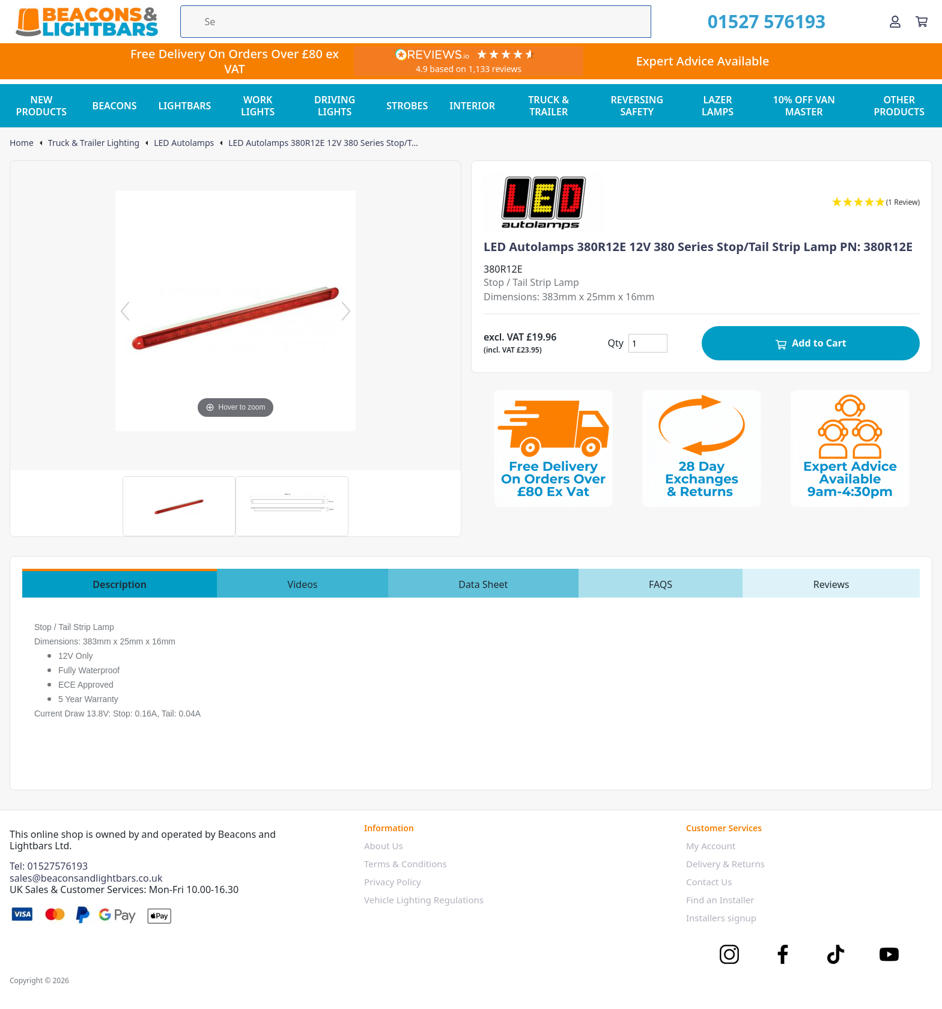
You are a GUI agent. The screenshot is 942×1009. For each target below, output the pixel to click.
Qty (616, 343)
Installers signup (721, 918)
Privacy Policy (392, 882)
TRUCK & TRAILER (548, 105)
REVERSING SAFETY (637, 105)
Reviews (831, 584)
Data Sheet (483, 584)
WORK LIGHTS (258, 105)
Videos (303, 584)
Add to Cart (810, 343)
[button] (876, 202)
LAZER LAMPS (718, 105)
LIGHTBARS (184, 105)
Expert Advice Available (703, 61)
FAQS (660, 584)
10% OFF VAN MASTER (804, 105)
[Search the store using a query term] (415, 21)
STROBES (407, 105)
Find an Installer (720, 900)
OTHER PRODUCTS (899, 105)
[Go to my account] (895, 22)
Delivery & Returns (725, 864)
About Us (383, 846)
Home (22, 143)
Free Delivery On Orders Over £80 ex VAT (234, 61)
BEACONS (115, 105)
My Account (710, 846)
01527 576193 (767, 22)
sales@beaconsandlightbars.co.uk (86, 878)
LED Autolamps (184, 143)
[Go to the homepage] (86, 21)
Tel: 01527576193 (49, 866)
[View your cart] (922, 22)
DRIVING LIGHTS (334, 105)
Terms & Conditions (405, 864)
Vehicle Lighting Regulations (424, 900)
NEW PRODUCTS (41, 105)
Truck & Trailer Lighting (93, 143)
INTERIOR (472, 105)
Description (120, 584)
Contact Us (709, 882)
